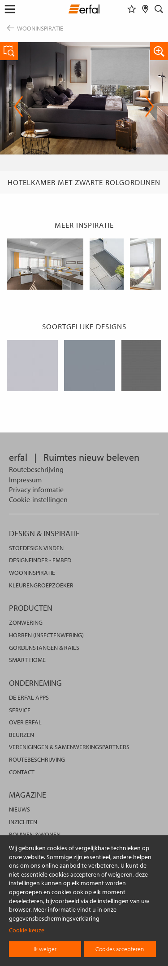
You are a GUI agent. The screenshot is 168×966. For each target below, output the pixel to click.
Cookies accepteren (119, 949)
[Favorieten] (131, 9)
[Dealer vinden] (145, 9)
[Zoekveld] (159, 9)
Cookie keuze (26, 930)
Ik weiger (45, 949)
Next (149, 106)
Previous (18, 106)
